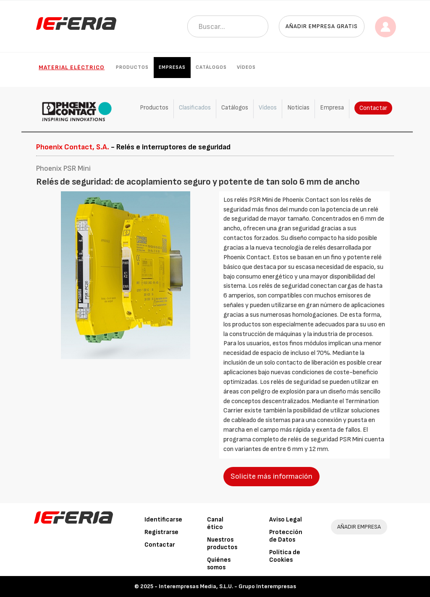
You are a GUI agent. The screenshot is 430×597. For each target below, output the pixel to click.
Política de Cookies (284, 556)
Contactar (373, 108)
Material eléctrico (72, 67)
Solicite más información (271, 476)
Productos (132, 67)
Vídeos (246, 67)
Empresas (172, 67)
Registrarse (161, 532)
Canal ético (215, 523)
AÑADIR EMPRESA (359, 526)
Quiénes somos (219, 563)
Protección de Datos (285, 536)
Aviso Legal (285, 520)
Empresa (332, 108)
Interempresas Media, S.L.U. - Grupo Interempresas (227, 586)
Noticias (298, 108)
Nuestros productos (222, 543)
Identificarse (163, 520)
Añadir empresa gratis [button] (322, 26)
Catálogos (211, 67)
